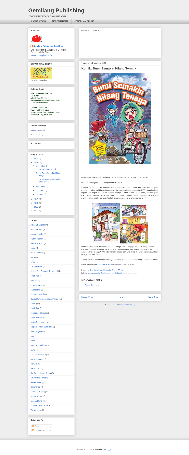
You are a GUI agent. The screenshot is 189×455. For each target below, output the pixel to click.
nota (32, 336)
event (33, 262)
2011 (36, 203)
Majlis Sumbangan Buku (41, 327)
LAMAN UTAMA (38, 21)
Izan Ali (34, 280)
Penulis (34, 364)
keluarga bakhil (37, 294)
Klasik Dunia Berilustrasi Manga (44, 299)
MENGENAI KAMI (60, 21)
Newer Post (87, 297)
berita (33, 248)
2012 (36, 199)
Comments (38, 430)
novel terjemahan (38, 345)
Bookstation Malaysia (38, 130)
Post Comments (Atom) (125, 304)
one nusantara (37, 359)
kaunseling (35, 290)
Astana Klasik (37, 229)
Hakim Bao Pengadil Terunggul (44, 271)
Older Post (153, 297)
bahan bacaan (37, 239)
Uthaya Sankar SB (39, 405)
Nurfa (33, 350)
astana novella (37, 234)
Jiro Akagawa (36, 285)
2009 (36, 211)
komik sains (122, 273)
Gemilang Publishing (56, 10)
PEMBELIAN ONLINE (84, 21)
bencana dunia (94, 273)
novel (33, 340)
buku (33, 257)
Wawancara (36, 410)
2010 (36, 207)
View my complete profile (41, 55)
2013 (36, 162)
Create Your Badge (37, 135)
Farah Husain (36, 266)
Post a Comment (92, 285)
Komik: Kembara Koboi (45, 169)
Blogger (108, 449)
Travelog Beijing (38, 391)
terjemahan (132, 273)
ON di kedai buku (38, 354)
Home (120, 297)
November (40, 187)
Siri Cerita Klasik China (41, 373)
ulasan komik (36, 396)
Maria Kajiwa (36, 331)
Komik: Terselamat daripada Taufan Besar (47, 180)
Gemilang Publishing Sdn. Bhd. (48, 46)
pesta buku (35, 368)
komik (113, 273)
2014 (36, 159)
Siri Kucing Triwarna (39, 378)
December (40, 166)
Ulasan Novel (36, 401)
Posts (35, 426)
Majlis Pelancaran (38, 322)
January (40, 194)
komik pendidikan (38, 313)
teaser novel (36, 382)
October (40, 190)
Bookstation (105, 273)
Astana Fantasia (38, 225)
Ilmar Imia (35, 276)
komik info (35, 308)
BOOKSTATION (103, 265)
